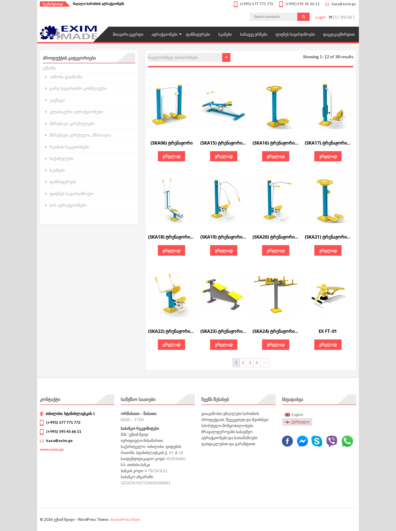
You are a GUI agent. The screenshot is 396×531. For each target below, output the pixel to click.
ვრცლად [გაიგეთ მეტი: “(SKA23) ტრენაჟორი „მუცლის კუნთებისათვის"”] (224, 344)
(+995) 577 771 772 (63, 422)
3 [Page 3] (250, 362)
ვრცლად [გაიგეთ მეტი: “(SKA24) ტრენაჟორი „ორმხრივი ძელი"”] (276, 344)
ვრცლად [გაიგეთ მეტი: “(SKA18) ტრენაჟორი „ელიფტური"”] (171, 250)
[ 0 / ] (341, 17)
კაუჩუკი (57, 100)
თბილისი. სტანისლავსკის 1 (70, 413)
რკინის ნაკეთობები (69, 147)
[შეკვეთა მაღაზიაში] (189, 57)
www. (52, 449)
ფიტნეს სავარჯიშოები (295, 34)
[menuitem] (297, 414)
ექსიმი (49, 67)
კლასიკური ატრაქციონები (76, 112)
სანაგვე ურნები (253, 34)
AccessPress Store (125, 519)
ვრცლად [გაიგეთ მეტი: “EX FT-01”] (328, 344)
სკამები (225, 34)
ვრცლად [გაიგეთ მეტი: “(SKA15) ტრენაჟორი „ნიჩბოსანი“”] (224, 156)
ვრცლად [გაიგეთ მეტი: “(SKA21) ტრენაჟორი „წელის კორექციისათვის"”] (328, 250)
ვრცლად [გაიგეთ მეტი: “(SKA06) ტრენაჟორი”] (171, 156)
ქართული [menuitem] (300, 421)
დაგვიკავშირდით (339, 34)
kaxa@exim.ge (59, 440)
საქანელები (62, 158)
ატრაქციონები (165, 34)
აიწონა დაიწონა (66, 77)
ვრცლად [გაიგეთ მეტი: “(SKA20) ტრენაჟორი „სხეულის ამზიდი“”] (276, 250)
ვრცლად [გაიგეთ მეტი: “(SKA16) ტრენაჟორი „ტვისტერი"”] (276, 156)
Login (320, 17)
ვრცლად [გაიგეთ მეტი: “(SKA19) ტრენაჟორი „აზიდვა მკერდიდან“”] (224, 250)
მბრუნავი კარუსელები (72, 123)
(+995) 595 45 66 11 (63, 431)
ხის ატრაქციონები (68, 205)
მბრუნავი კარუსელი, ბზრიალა (80, 135)
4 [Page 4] (256, 362)
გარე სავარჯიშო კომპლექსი (78, 88)
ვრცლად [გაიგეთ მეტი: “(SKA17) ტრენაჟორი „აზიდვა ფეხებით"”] (328, 156)
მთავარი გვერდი (128, 34)
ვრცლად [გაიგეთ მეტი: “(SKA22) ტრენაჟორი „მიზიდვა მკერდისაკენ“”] (171, 344)
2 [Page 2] (243, 362)
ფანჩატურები (198, 34)
